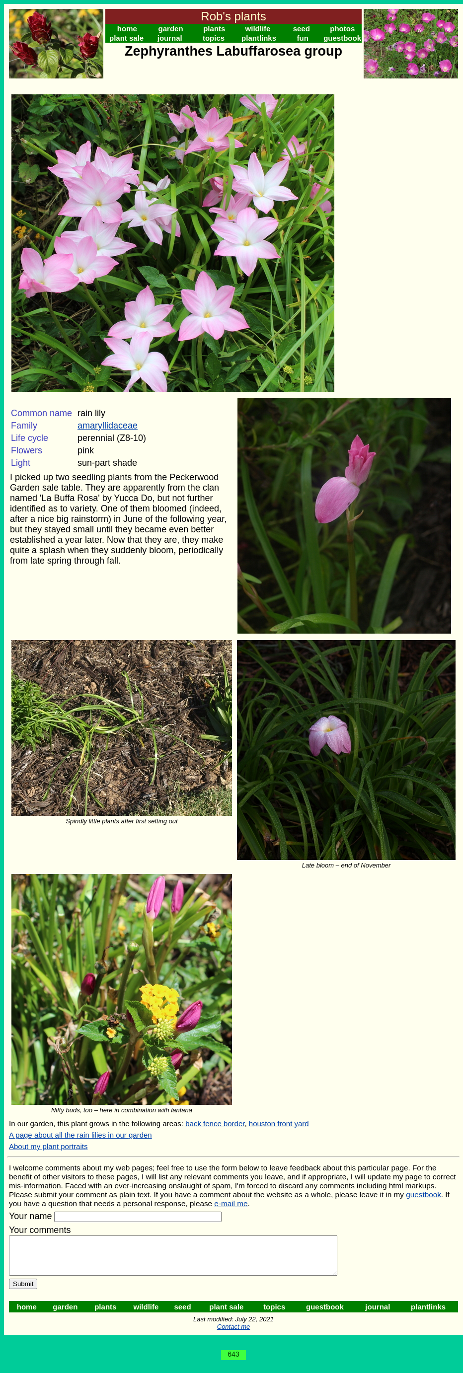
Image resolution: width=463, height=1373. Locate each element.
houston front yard (279, 1123)
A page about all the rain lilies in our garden (80, 1135)
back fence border (214, 1123)
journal (169, 38)
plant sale (126, 38)
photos (342, 28)
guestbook (342, 38)
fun (303, 38)
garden (170, 28)
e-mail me (230, 1203)
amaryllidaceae (107, 426)
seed (301, 28)
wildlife (258, 28)
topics (214, 38)
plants (214, 28)
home (127, 28)
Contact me (233, 1334)
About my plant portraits (48, 1146)
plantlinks (258, 38)
